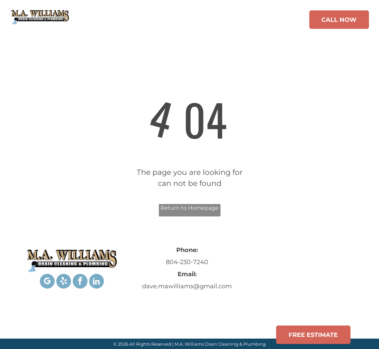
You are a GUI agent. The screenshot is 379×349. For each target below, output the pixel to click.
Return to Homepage (189, 208)
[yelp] (63, 282)
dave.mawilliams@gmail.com (187, 286)
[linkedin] (96, 282)
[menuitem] (100, 21)
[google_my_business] (47, 282)
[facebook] (80, 282)
